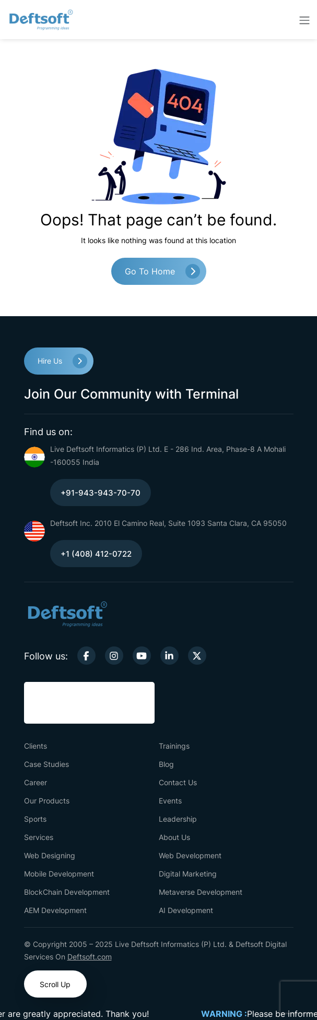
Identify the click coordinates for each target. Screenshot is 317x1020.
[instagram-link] (114, 655)
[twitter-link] (197, 655)
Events (170, 800)
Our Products (46, 800)
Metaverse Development (200, 891)
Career (35, 782)
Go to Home (150, 271)
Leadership (178, 818)
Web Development (190, 855)
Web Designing (49, 855)
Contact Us (178, 782)
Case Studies (46, 764)
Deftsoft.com (89, 956)
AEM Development (55, 910)
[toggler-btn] (304, 19)
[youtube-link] (142, 655)
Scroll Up (55, 984)
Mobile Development (59, 873)
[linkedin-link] (169, 655)
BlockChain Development (67, 891)
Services (38, 837)
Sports (35, 818)
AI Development (186, 910)
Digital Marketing (188, 873)
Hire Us (50, 360)
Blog (166, 764)
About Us (174, 837)
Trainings (174, 745)
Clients (35, 745)
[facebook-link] (86, 655)
